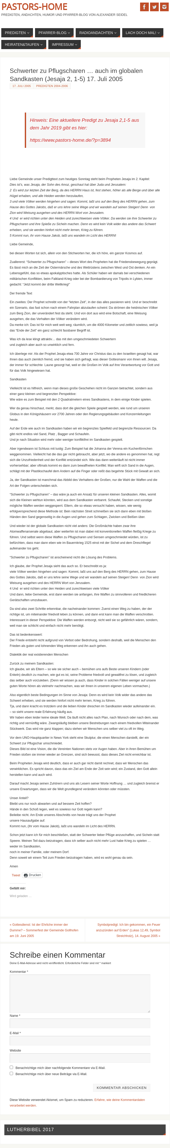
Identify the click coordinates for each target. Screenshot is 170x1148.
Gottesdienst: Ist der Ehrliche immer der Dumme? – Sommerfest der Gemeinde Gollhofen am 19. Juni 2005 (44, 930)
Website (15, 1050)
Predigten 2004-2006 (52, 86)
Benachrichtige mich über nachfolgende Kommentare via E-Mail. (61, 1068)
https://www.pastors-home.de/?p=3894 (70, 140)
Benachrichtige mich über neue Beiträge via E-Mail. (51, 1074)
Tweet (16, 875)
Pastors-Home (34, 7)
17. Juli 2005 (22, 86)
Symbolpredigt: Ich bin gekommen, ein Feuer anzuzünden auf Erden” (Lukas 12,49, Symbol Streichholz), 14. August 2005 (128, 930)
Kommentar (19, 972)
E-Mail (15, 1033)
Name (15, 1016)
